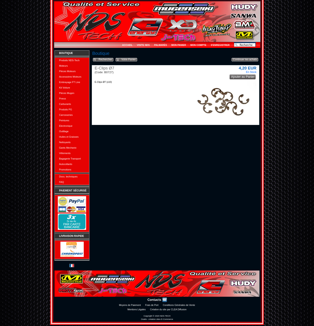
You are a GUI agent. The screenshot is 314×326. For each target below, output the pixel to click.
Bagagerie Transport (70, 158)
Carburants (65, 104)
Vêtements (65, 153)
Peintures (64, 120)
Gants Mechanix (67, 147)
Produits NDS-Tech (69, 60)
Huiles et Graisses (68, 136)
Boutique (66, 53)
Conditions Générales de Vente (179, 305)
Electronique (65, 126)
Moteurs (63, 65)
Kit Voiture (64, 87)
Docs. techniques (68, 176)
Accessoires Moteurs (70, 76)
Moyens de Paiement (130, 305)
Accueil (127, 45)
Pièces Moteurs (67, 71)
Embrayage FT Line (69, 82)
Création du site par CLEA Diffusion (168, 309)
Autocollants (65, 164)
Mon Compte (198, 45)
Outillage (63, 131)
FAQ (61, 182)
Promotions (65, 169)
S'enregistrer (220, 45)
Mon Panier (178, 45)
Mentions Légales (137, 309)
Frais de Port (152, 305)
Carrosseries (66, 115)
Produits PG (65, 109)
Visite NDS (143, 45)
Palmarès (160, 45)
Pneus (62, 98)
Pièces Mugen (66, 93)
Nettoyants (65, 142)
